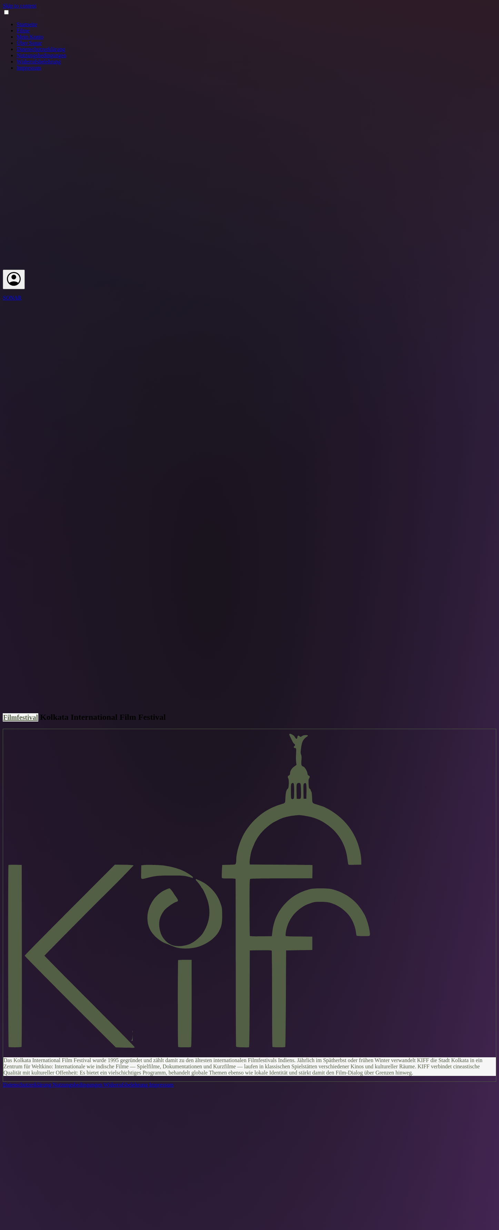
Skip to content (19, 6)
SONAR (12, 298)
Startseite (27, 24)
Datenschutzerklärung (41, 49)
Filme (23, 30)
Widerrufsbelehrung (39, 61)
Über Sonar (29, 43)
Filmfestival (20, 717)
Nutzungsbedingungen (41, 55)
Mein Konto (30, 37)
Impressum (29, 68)
